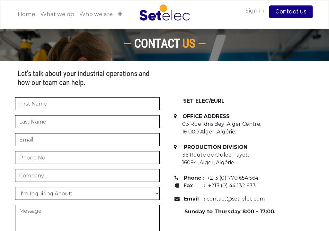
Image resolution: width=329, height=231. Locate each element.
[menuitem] (26, 14)
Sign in (254, 10)
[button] (120, 14)
